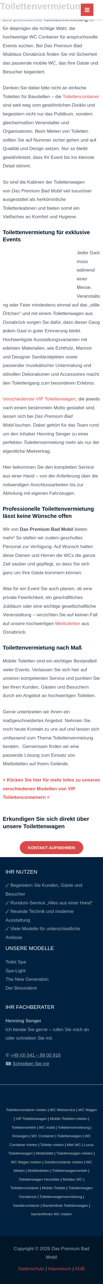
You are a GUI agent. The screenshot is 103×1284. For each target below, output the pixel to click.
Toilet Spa (15, 962)
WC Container (42, 1136)
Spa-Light (15, 970)
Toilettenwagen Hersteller (39, 1179)
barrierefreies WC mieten (51, 1214)
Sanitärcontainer (26, 1205)
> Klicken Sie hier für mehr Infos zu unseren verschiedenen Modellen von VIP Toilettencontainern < (51, 788)
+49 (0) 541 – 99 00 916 (36, 1055)
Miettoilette (44, 1153)
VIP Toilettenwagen (31, 1119)
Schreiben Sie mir (31, 1063)
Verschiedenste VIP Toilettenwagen (39, 399)
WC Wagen (87, 1110)
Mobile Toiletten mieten (68, 1119)
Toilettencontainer (81, 96)
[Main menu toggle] (87, 10)
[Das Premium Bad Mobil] (48, 9)
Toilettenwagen (69, 1136)
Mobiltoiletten (38, 1171)
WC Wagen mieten (26, 1162)
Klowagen (20, 1136)
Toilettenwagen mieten (74, 1153)
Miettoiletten (67, 623)
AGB (80, 1268)
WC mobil (47, 1127)
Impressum (59, 1268)
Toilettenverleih (24, 1127)
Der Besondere (21, 988)
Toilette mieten (52, 1145)
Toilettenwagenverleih (69, 1171)
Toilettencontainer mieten (26, 1110)
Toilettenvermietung (74, 1127)
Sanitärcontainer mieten (63, 1162)
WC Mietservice (62, 1110)
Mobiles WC (72, 1179)
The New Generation (27, 979)
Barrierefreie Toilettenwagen (65, 1205)
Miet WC (74, 1145)
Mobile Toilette (53, 1188)
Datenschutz (32, 1268)
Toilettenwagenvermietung (61, 1197)
